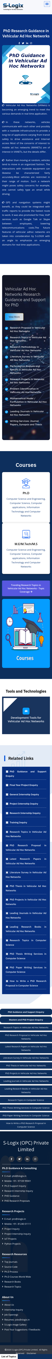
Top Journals (10, 1261)
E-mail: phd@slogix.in (15, 1176)
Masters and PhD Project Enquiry (26, 1019)
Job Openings (11, 1314)
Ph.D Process (11, 1271)
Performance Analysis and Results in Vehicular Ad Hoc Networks (25, 369)
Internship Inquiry (13, 1309)
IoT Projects (10, 1238)
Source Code (10, 1266)
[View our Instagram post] (31, 43)
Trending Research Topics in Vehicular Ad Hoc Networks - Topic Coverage (26, 588)
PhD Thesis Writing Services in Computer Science (26, 1107)
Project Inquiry (12, 1228)
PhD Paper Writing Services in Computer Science (26, 1115)
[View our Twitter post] (24, 43)
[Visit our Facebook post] (20, 43)
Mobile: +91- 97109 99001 (17, 1181)
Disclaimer (30, 1353)
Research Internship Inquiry (18, 1190)
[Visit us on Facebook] (11, 1159)
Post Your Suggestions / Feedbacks (22, 1329)
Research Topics (12, 1286)
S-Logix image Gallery (15, 1324)
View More (14, 316)
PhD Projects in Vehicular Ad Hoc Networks (26, 1073)
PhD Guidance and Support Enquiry (26, 1012)
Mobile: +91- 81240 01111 (17, 1223)
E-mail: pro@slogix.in (15, 1218)
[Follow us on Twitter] (19, 1159)
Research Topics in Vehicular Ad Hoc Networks (26, 1027)
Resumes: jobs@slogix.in (17, 1319)
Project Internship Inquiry (17, 1233)
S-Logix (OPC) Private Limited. (25, 1349)
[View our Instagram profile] (35, 1159)
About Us (9, 1304)
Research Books (12, 1281)
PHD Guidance (11, 1195)
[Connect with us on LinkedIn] (27, 1159)
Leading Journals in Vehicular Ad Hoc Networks (26, 1081)
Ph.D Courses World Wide (17, 1276)
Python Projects (12, 1243)
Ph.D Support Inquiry (15, 1185)
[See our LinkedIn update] (28, 43)
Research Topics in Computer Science (26, 1100)
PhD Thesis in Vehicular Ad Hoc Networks (26, 1065)
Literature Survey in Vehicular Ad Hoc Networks (26, 1057)
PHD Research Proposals (17, 1200)
